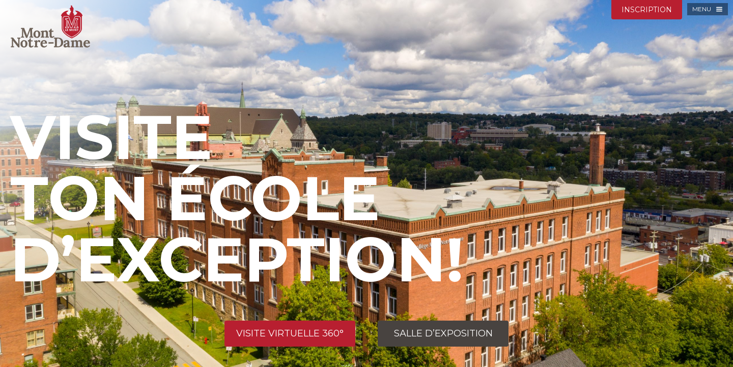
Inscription (647, 9)
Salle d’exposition (443, 333)
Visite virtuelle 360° (290, 333)
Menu (701, 9)
